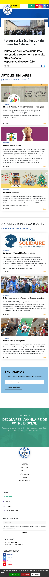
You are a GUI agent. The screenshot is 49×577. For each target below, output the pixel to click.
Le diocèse (24, 467)
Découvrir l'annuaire (24, 437)
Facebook (41, 66)
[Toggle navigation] (46, 20)
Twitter (44, 66)
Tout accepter (14, 574)
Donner (7, 506)
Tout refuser (25, 574)
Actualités (6, 104)
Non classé (7, 38)
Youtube (8, 564)
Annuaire (7, 497)
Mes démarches (25, 481)
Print (5, 66)
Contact (7, 501)
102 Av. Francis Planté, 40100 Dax (14, 544)
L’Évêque (24, 471)
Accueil (25, 464)
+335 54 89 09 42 (12, 542)
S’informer (24, 474)
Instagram (8, 561)
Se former (24, 478)
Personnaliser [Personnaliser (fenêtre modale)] (35, 574)
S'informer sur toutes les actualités (15, 80)
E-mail (8, 66)
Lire (44, 123)
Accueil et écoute (10, 511)
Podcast (15, 5)
